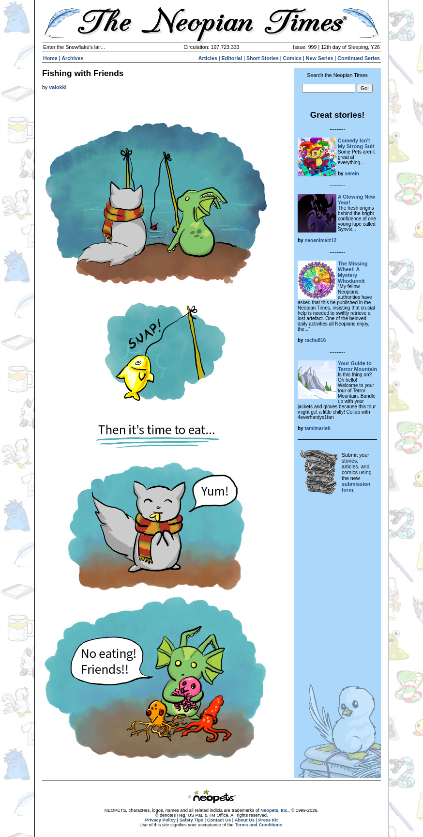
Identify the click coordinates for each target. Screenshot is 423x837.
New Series (319, 58)
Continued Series (358, 58)
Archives (72, 58)
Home (50, 58)
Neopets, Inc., (275, 810)
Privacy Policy (160, 820)
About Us (245, 820)
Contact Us (219, 820)
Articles (207, 58)
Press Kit (268, 820)
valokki (57, 87)
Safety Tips (192, 820)
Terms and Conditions (258, 824)
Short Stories (262, 58)
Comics (292, 58)
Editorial (232, 58)
